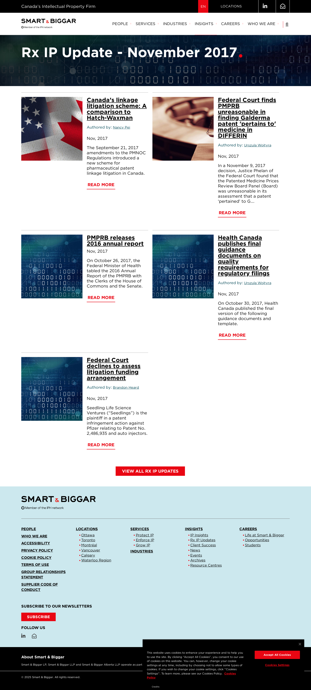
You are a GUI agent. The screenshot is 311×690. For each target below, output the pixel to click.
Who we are (263, 23)
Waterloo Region (96, 560)
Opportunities (257, 540)
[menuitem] (121, 24)
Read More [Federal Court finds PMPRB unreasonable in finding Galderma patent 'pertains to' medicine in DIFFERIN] (232, 212)
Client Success (203, 545)
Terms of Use (35, 564)
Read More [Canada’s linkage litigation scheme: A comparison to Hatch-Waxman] (101, 184)
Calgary (88, 555)
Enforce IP (145, 540)
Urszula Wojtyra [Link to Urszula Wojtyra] (257, 145)
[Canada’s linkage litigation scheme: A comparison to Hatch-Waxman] (51, 129)
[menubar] (195, 24)
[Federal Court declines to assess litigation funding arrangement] (51, 389)
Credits (155, 686)
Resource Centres (206, 565)
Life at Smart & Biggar (264, 535)
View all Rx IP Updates (150, 471)
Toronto (88, 540)
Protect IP (145, 535)
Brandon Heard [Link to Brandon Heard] (126, 387)
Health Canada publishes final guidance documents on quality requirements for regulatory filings (244, 255)
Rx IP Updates (202, 540)
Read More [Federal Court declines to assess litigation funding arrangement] (101, 444)
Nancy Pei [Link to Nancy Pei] (121, 127)
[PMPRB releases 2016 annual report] (51, 266)
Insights (206, 23)
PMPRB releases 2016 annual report (115, 240)
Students (253, 545)
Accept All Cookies (277, 654)
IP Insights (199, 535)
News (195, 550)
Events (196, 555)
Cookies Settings (277, 665)
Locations (231, 6)
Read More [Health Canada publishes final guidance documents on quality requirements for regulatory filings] (232, 335)
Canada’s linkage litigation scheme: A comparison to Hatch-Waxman (117, 108)
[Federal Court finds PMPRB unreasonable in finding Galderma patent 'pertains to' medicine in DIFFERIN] (183, 129)
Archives (197, 560)
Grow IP (143, 545)
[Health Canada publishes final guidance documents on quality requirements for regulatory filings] (183, 266)
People (121, 23)
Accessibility (35, 543)
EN (203, 6)
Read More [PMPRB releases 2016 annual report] (101, 297)
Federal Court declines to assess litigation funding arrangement (114, 368)
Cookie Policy (36, 557)
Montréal (89, 545)
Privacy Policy (37, 550)
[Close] (300, 644)
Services (147, 23)
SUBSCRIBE (38, 617)
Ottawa (88, 535)
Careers (232, 23)
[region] (223, 661)
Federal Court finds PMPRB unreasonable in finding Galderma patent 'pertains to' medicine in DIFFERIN (247, 117)
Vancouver (90, 550)
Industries (176, 23)
